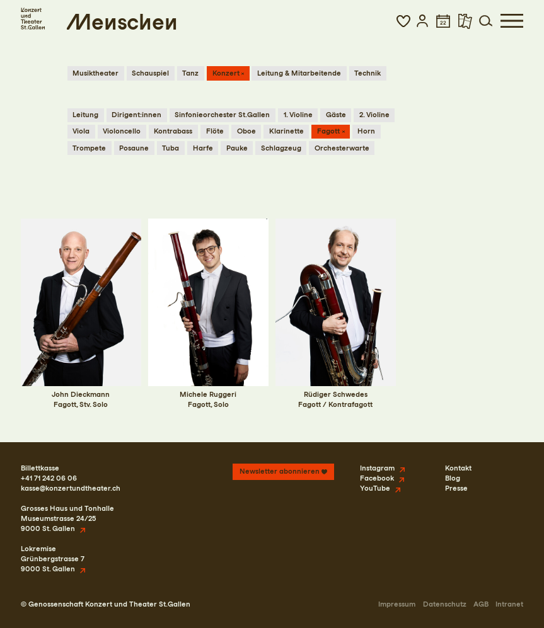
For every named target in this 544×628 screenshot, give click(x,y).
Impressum (396, 604)
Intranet (509, 604)
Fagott (328, 131)
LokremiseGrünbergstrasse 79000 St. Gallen (52, 558)
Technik (367, 73)
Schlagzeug (281, 148)
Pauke (237, 148)
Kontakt (458, 468)
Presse (456, 488)
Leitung (85, 114)
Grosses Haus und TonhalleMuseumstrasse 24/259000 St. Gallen (67, 518)
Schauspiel (150, 73)
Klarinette (286, 131)
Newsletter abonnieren (280, 471)
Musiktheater (95, 73)
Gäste (336, 114)
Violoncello (122, 131)
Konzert (226, 73)
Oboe (246, 131)
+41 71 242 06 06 (49, 478)
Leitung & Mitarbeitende (299, 73)
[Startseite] (33, 18)
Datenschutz (444, 604)
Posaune (134, 148)
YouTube (375, 488)
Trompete (89, 148)
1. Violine (298, 114)
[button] (403, 21)
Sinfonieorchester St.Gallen (222, 114)
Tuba (170, 148)
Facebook (377, 478)
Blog (452, 478)
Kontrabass (173, 131)
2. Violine (374, 114)
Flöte (215, 131)
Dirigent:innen (136, 114)
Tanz (190, 73)
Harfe (203, 148)
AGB (481, 604)
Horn (366, 131)
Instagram (377, 468)
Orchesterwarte (342, 148)
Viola (81, 131)
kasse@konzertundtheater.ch (70, 488)
